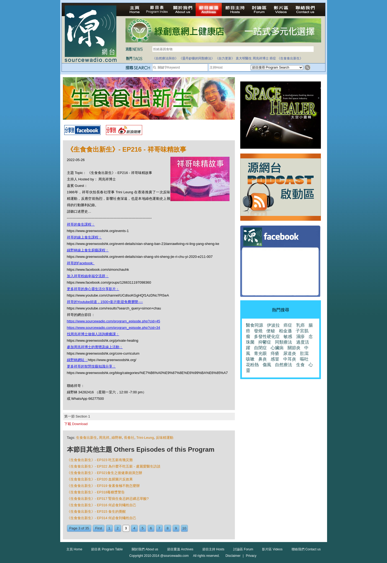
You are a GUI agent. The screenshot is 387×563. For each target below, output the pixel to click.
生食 (300, 364)
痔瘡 (275, 353)
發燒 (258, 331)
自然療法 (283, 364)
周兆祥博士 (261, 58)
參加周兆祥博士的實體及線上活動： (95, 347)
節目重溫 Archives (180, 549)
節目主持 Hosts (213, 549)
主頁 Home (74, 549)
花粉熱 (252, 364)
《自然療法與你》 (165, 58)
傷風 (267, 364)
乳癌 (300, 325)
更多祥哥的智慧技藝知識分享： (91, 366)
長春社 (129, 438)
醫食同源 (254, 325)
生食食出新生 (86, 438)
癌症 (273, 58)
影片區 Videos (272, 549)
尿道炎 (289, 353)
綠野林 (117, 438)
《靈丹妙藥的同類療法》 (196, 58)
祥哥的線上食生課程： (84, 237)
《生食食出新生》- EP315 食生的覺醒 (96, 511)
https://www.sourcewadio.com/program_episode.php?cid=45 (113, 321)
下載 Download (76, 424)
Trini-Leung (145, 438)
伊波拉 (273, 325)
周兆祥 (104, 438)
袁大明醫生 (244, 58)
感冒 (275, 359)
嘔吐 (304, 359)
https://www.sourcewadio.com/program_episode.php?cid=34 (113, 328)
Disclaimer (233, 556)
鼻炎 (262, 359)
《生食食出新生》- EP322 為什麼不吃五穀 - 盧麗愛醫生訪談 (113, 466)
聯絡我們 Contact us (306, 549)
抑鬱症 (264, 342)
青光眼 (260, 353)
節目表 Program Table (107, 549)
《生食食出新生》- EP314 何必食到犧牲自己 (102, 518)
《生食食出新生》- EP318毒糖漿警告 (96, 492)
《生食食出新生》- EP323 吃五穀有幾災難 (100, 460)
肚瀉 (304, 353)
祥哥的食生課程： (81, 224)
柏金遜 (285, 331)
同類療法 (283, 342)
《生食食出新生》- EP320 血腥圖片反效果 (100, 479)
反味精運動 (164, 438)
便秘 (270, 331)
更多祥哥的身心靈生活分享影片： (93, 289)
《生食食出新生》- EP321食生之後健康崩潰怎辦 (104, 473)
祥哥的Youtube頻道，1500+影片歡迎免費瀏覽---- (105, 302)
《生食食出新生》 (290, 58)
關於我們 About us (145, 549)
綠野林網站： (77, 360)
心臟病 (277, 347)
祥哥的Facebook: (81, 263)
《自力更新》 (225, 58)
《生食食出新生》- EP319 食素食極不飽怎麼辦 (103, 486)
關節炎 (294, 347)
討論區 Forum (243, 549)
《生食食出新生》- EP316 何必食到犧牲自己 (102, 505)
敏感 (288, 336)
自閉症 (260, 347)
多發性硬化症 (267, 336)
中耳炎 (289, 359)
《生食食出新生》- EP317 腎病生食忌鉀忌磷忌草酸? (108, 499)
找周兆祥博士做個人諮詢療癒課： (93, 334)
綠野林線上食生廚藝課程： (88, 250)
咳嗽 (250, 359)
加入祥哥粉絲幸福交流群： (88, 276)
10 (184, 528)
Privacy (251, 556)
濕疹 (300, 336)
